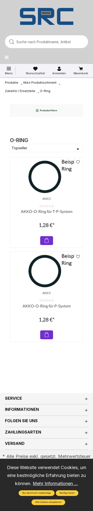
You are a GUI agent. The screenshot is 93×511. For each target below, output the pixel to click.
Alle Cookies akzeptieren (48, 502)
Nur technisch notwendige (36, 493)
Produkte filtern (46, 110)
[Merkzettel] (35, 71)
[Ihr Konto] (59, 71)
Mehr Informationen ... (55, 483)
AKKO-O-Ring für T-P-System (46, 211)
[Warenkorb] (80, 71)
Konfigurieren (67, 493)
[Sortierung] (46, 148)
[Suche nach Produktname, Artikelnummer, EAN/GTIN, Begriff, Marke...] (38, 42)
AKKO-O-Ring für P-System (47, 305)
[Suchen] (83, 42)
